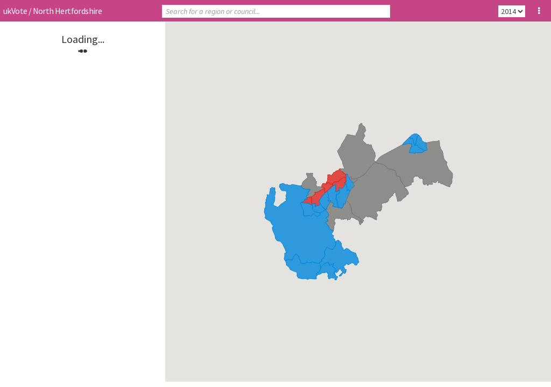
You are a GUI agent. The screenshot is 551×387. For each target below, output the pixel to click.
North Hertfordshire (67, 10)
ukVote (15, 10)
